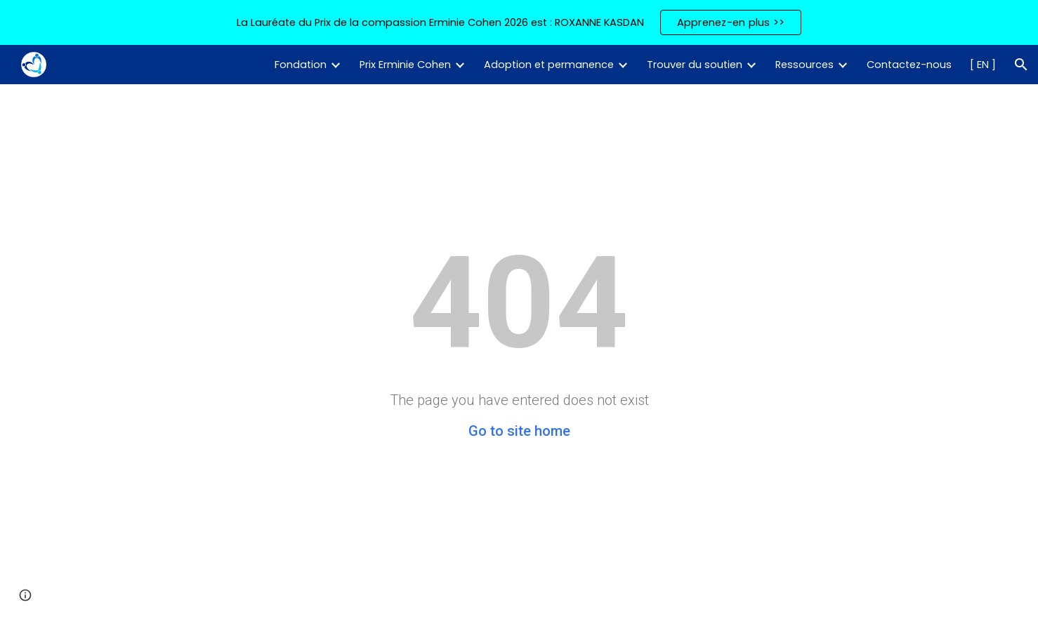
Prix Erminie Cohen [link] (405, 65)
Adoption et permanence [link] (549, 65)
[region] (519, 22)
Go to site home (519, 430)
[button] (1021, 64)
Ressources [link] (804, 65)
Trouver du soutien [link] (694, 65)
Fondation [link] (301, 65)
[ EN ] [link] (983, 65)
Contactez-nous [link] (909, 65)
